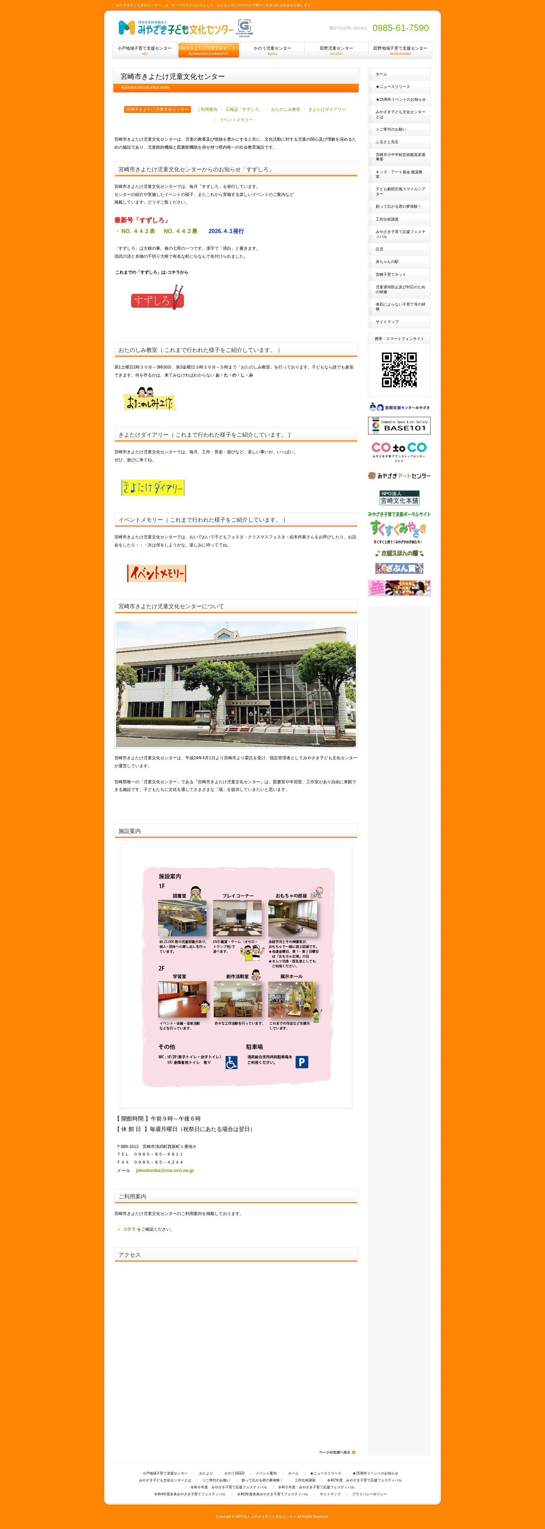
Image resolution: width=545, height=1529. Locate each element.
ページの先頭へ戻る (337, 1452)
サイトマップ (387, 322)
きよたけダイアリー (327, 109)
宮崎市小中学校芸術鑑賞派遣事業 (400, 156)
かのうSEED (234, 1473)
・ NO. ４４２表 (135, 231)
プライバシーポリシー (369, 1494)
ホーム (381, 74)
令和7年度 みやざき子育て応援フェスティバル (364, 1480)
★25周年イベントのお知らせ (401, 99)
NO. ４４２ (182, 231)
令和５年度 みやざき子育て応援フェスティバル (316, 1487)
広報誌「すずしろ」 (244, 109)
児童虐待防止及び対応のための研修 (400, 289)
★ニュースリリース (393, 86)
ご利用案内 (207, 109)
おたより (206, 1473)
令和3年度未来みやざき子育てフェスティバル (273, 1494)
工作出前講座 (387, 219)
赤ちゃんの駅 (387, 261)
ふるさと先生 (387, 142)
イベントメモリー (236, 119)
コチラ (129, 1229)
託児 (379, 249)
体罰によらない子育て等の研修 (400, 306)
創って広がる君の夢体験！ (399, 206)
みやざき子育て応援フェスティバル (400, 234)
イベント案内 (266, 1473)
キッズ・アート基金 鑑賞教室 (399, 174)
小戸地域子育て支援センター (165, 1473)
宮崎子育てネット (391, 274)
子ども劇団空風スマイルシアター (400, 191)
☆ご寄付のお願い (391, 129)
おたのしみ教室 (285, 109)
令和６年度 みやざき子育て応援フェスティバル (228, 1487)
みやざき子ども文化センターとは (400, 114)
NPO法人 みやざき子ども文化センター (266, 1517)
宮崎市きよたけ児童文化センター (157, 109)
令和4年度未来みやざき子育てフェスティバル (190, 1494)
